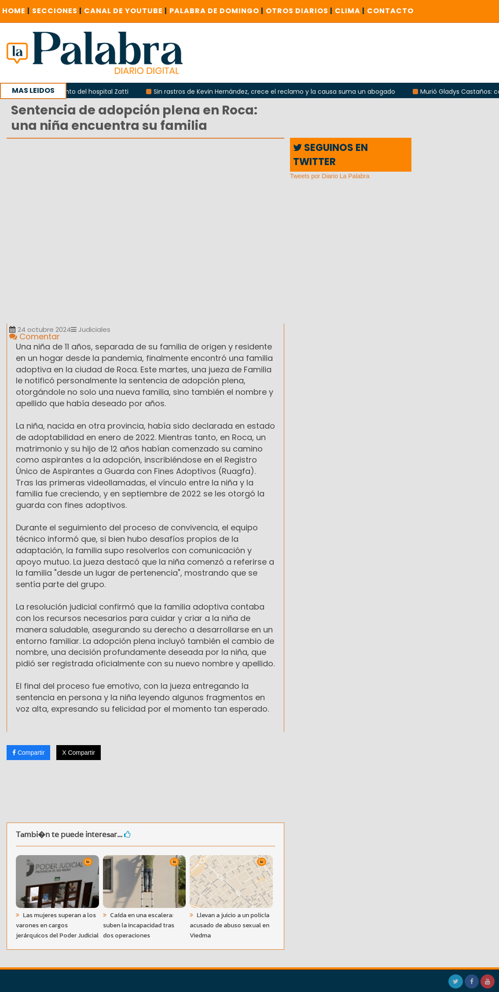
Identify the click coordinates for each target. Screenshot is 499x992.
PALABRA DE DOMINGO (216, 11)
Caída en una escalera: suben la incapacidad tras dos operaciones (138, 925)
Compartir (28, 752)
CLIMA (350, 11)
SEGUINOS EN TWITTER (330, 154)
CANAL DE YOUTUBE (125, 11)
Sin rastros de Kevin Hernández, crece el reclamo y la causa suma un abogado (279, 91)
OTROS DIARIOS (299, 11)
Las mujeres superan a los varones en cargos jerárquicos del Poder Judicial (57, 925)
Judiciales (90, 329)
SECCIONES (57, 11)
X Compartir (78, 752)
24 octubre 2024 (40, 329)
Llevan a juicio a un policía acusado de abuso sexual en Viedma (229, 925)
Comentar (34, 336)
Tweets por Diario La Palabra (330, 176)
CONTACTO (390, 11)
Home (16, 11)
